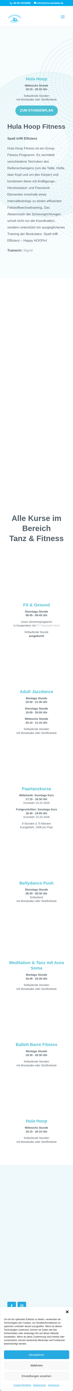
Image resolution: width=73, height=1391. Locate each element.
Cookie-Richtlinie (22, 1385)
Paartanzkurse (36, 788)
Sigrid (28, 250)
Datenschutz (39, 1385)
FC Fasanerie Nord (47, 625)
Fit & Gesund (36, 604)
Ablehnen (36, 1365)
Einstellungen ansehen (36, 1376)
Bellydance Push (36, 883)
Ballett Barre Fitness (36, 1044)
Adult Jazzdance (36, 691)
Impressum (53, 1385)
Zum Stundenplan (36, 110)
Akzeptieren (36, 1354)
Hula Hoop (36, 78)
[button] (67, 1312)
